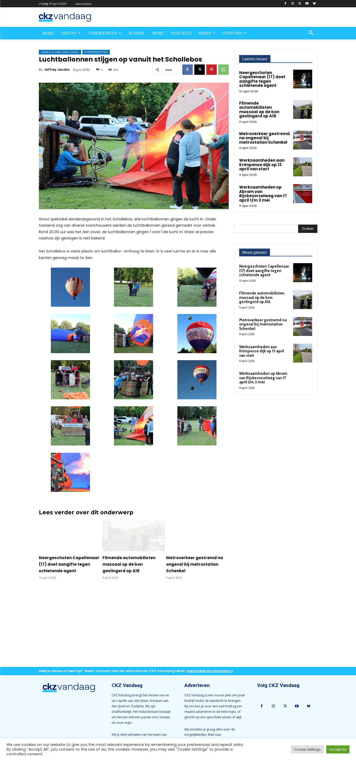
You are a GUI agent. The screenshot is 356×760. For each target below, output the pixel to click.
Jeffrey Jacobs (57, 69)
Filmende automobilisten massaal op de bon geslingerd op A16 (128, 564)
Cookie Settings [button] (307, 749)
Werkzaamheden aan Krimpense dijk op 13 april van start (262, 165)
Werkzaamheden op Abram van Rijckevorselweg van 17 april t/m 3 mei (263, 193)
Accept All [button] (337, 749)
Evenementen (96, 52)
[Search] (307, 229)
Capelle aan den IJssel (60, 52)
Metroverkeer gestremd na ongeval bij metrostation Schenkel (194, 564)
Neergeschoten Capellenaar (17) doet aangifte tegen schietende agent (69, 564)
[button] (311, 33)
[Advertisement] (134, 627)
